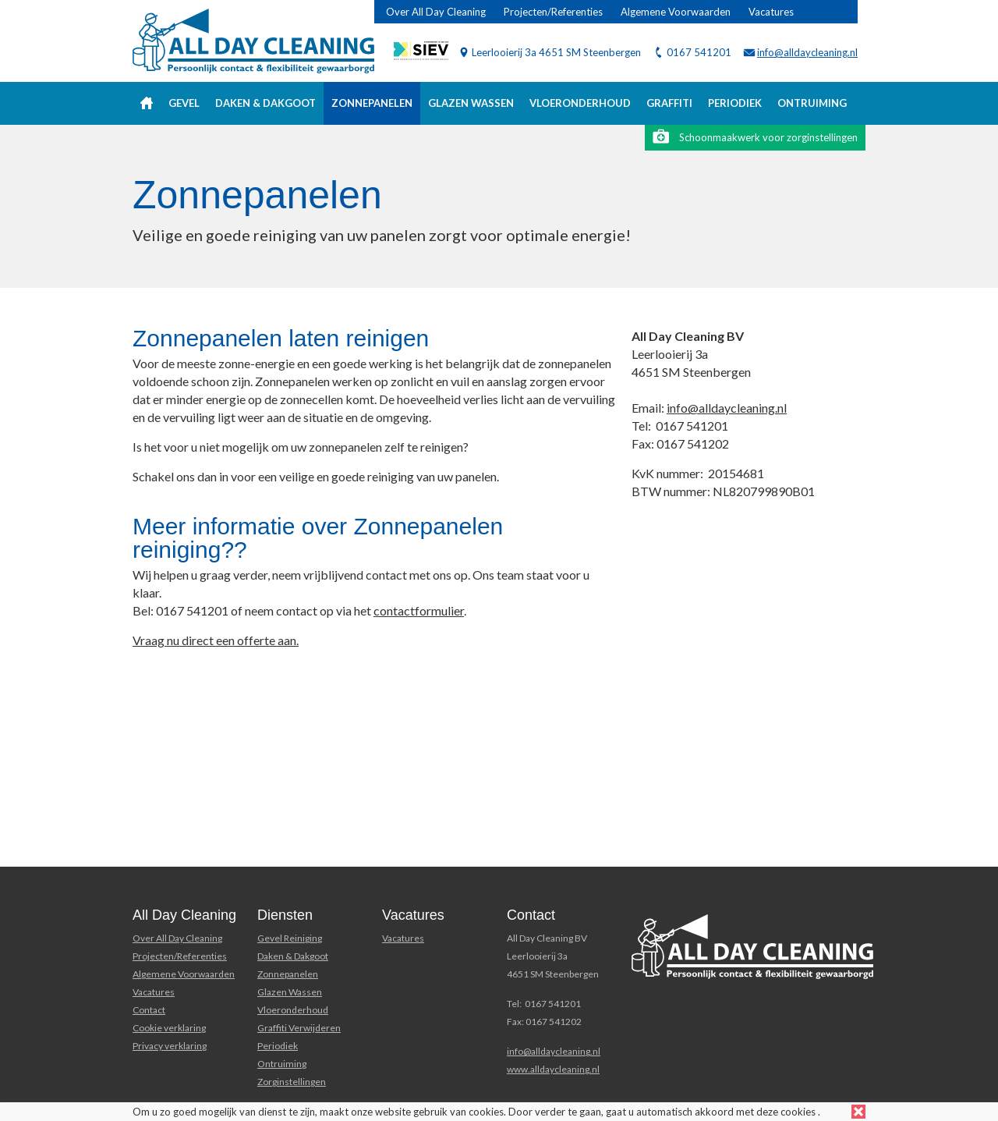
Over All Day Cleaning (436, 11)
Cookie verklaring (169, 1028)
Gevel (184, 103)
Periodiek (735, 103)
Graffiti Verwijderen (299, 1028)
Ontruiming (812, 103)
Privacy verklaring (170, 1046)
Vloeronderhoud (580, 103)
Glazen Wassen (289, 992)
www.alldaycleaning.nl (553, 1069)
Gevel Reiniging (289, 938)
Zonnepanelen (371, 103)
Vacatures (771, 11)
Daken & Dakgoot (265, 103)
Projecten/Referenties (553, 11)
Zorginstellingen (291, 1081)
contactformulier (418, 610)
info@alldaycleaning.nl (807, 52)
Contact (149, 1010)
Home (147, 103)
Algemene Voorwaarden (676, 11)
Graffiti (669, 103)
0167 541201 (699, 52)
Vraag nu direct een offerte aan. (216, 640)
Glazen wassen (471, 103)
